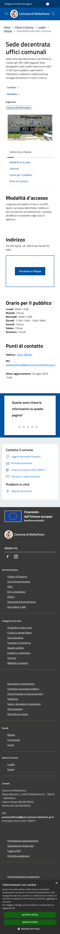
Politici (11, 597)
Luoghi (41, 27)
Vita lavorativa (15, 638)
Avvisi (10, 745)
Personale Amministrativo (21, 602)
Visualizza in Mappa (30, 271)
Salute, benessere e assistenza (24, 704)
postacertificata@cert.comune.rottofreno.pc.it (30, 365)
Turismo (11, 658)
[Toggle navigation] (6, 13)
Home (7, 27)
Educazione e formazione (20, 684)
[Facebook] (7, 556)
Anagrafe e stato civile (19, 627)
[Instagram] (16, 556)
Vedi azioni (14, 94)
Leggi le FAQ (14, 851)
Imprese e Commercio (19, 643)
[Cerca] (53, 14)
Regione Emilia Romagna (18, 4)
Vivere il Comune (24, 27)
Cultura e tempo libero (19, 633)
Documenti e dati (16, 607)
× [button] (56, 883)
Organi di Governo (17, 576)
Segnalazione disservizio (20, 846)
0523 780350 (24, 355)
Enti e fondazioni (16, 592)
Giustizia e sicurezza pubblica (23, 689)
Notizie (11, 735)
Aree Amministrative (18, 581)
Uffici (10, 587)
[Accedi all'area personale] (47, 4)
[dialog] (30, 907)
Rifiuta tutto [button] (30, 922)
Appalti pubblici (15, 648)
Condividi (13, 87)
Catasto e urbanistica (18, 653)
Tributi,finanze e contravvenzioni (25, 694)
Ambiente (12, 699)
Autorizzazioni (15, 709)
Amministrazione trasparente (23, 877)
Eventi (10, 769)
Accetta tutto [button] (30, 914)
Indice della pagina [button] (20, 152)
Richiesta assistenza (18, 856)
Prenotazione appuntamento (22, 841)
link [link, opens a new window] (13, 908)
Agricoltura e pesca (17, 714)
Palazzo (8, 31)
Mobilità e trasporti (17, 663)
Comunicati (13, 740)
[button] (30, 928)
